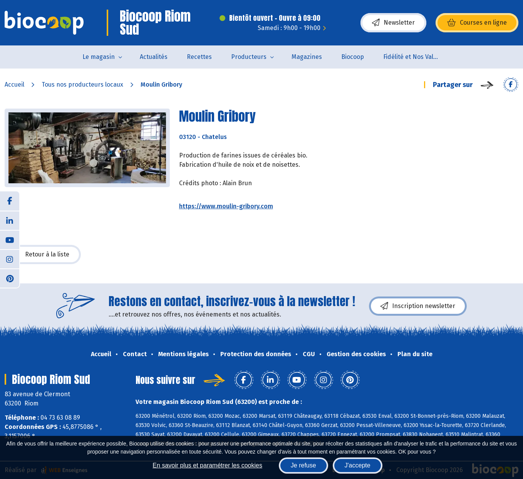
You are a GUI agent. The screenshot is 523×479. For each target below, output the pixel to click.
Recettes (199, 56)
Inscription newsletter (418, 306)
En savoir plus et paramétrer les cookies (207, 465)
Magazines (307, 56)
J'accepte (357, 465)
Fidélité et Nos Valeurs (414, 56)
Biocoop (352, 56)
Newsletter (393, 23)
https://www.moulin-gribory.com (226, 206)
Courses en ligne (477, 23)
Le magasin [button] (98, 56)
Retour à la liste (42, 254)
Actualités (154, 56)
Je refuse (303, 465)
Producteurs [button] (249, 56)
